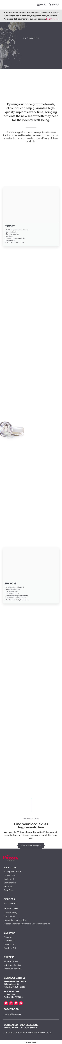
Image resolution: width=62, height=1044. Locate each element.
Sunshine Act (10, 948)
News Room (9, 944)
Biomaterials (10, 882)
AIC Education (10, 903)
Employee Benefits (12, 968)
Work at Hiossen (11, 961)
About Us (8, 937)
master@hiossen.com (12, 1014)
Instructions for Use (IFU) (15, 920)
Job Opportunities (12, 965)
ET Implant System (12, 871)
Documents (9, 916)
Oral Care (8, 890)
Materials (8, 886)
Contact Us (9, 940)
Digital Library (10, 912)
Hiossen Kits (9, 875)
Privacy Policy (46, 1032)
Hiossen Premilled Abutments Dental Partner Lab (27, 923)
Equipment (9, 879)
